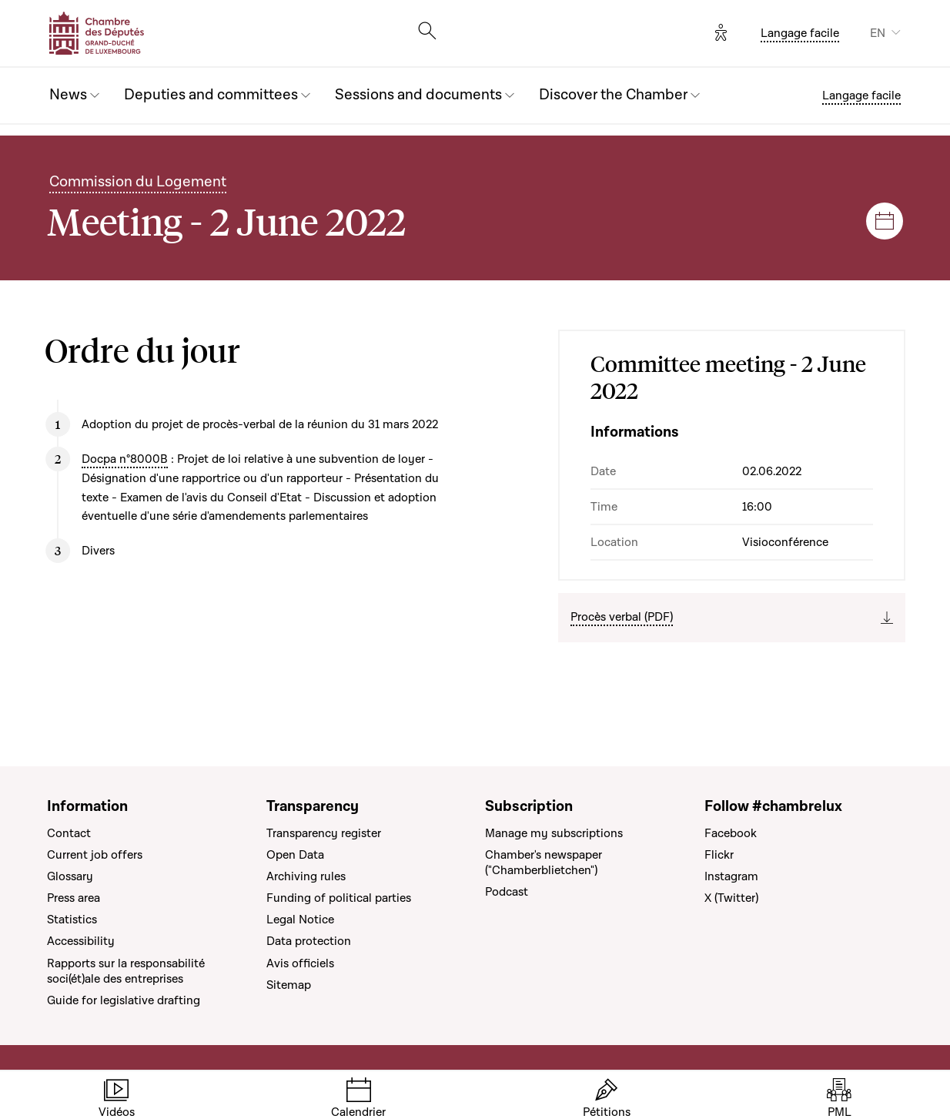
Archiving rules (306, 876)
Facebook (730, 833)
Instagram (731, 876)
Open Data (295, 855)
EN (877, 33)
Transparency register (323, 833)
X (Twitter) (731, 898)
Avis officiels (300, 963)
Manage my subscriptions (554, 833)
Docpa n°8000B (125, 459)
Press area (73, 898)
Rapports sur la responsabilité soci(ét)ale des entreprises (126, 971)
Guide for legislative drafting (123, 1000)
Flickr (719, 855)
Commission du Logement (137, 182)
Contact (69, 833)
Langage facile (800, 33)
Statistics (72, 919)
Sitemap (288, 985)
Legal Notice (300, 919)
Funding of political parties (338, 898)
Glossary (70, 876)
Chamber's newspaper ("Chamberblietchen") (543, 862)
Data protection (308, 941)
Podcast (506, 892)
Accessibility (81, 941)
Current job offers (94, 855)
